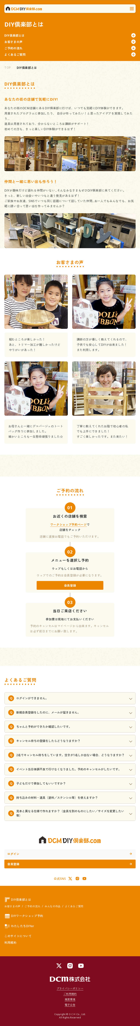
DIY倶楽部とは (70, 35)
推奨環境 (70, 999)
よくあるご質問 (70, 54)
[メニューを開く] (132, 9)
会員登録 (70, 586)
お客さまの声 (70, 42)
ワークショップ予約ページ (68, 525)
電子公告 (70, 1005)
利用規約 (10, 943)
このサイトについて (18, 936)
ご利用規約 (70, 994)
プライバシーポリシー (70, 988)
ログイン (69, 854)
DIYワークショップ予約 (23, 916)
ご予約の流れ (70, 48)
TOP (7, 68)
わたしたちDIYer (19, 926)
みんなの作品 (53, 906)
